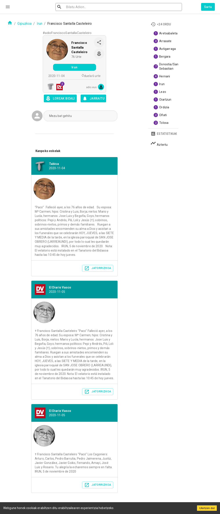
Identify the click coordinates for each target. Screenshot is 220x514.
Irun (40, 23)
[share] (99, 42)
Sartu (208, 7)
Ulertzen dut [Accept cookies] (207, 508)
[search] (80, 7)
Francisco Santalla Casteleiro (79, 47)
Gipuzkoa (24, 23)
